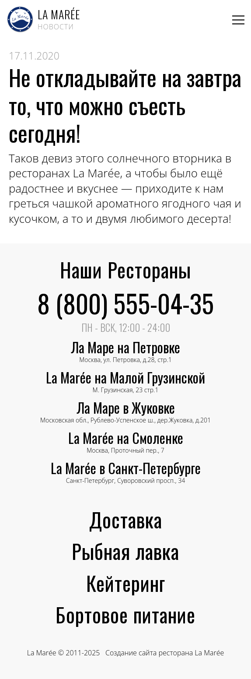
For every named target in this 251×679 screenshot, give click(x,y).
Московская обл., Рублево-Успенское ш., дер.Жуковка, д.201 (125, 415)
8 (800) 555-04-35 (125, 303)
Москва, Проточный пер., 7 (125, 445)
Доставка (125, 519)
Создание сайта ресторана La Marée (164, 653)
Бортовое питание (125, 614)
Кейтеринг (125, 583)
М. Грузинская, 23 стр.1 (125, 385)
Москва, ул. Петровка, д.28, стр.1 (125, 355)
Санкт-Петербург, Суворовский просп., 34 (126, 476)
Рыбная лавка (125, 551)
